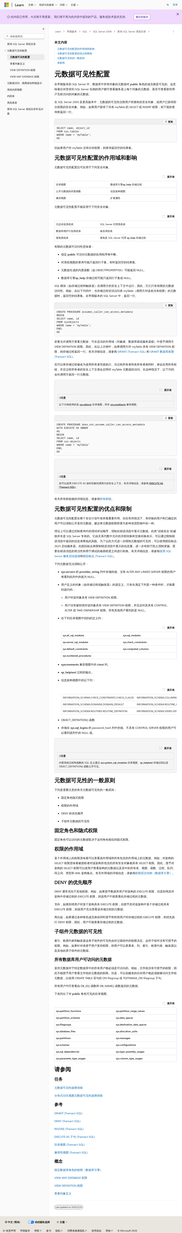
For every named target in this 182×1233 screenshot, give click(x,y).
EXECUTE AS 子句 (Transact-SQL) (74, 1137)
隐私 (57, 1230)
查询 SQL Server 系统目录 (131, 31)
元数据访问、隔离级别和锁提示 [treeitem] (24, 83)
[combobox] (24, 36)
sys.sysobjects (118, 404)
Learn (58, 31)
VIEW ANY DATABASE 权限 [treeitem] (24, 76)
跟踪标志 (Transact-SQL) (98, 556)
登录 (175, 4)
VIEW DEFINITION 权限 (68, 1185)
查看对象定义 (62, 1193)
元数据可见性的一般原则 (71, 58)
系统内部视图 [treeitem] (14, 89)
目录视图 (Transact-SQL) (69, 1144)
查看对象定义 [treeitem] (17, 63)
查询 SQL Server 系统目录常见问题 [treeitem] (25, 111)
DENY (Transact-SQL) (67, 1121)
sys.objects (86, 404)
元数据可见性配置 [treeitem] (20, 57)
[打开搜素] (167, 5)
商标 (108, 1230)
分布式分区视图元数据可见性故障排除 (78, 1095)
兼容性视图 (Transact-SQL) (71, 1152)
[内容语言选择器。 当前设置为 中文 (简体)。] (12, 1222)
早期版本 (72, 31)
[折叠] (43, 29)
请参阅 (61, 62)
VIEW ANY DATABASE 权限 (70, 1178)
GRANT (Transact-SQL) (132, 351)
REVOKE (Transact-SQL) (69, 1129)
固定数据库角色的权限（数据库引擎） (78, 1170)
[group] (119, 704)
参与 (48, 1230)
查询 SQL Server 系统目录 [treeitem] (21, 44)
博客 (36, 1230)
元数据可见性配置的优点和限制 (74, 53)
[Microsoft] (6, 4)
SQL (84, 31)
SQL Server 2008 (102, 31)
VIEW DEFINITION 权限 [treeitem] (22, 70)
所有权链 (105, 499)
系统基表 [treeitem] (12, 102)
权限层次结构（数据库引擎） (153, 873)
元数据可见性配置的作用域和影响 (76, 48)
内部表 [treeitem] (11, 96)
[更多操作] (173, 31)
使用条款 (96, 1230)
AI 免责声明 (9, 1230)
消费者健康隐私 (76, 1230)
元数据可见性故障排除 (68, 1087)
